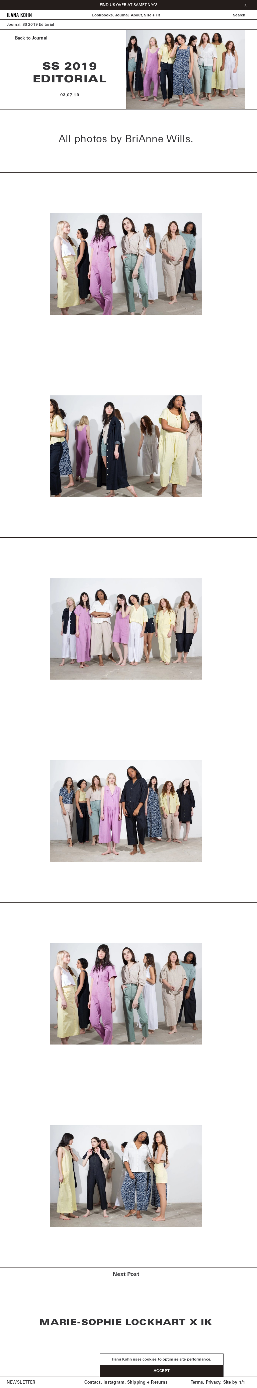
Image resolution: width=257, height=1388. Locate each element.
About (136, 15)
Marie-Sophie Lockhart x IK (125, 1323)
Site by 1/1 (234, 1383)
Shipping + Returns (147, 1383)
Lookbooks (102, 15)
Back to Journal (31, 38)
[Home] (19, 16)
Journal (122, 15)
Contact (92, 1383)
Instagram (113, 1383)
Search (239, 15)
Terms (197, 1383)
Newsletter (21, 1383)
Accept (162, 1371)
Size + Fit (152, 15)
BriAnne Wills (157, 139)
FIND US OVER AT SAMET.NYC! (128, 5)
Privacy (213, 1383)
